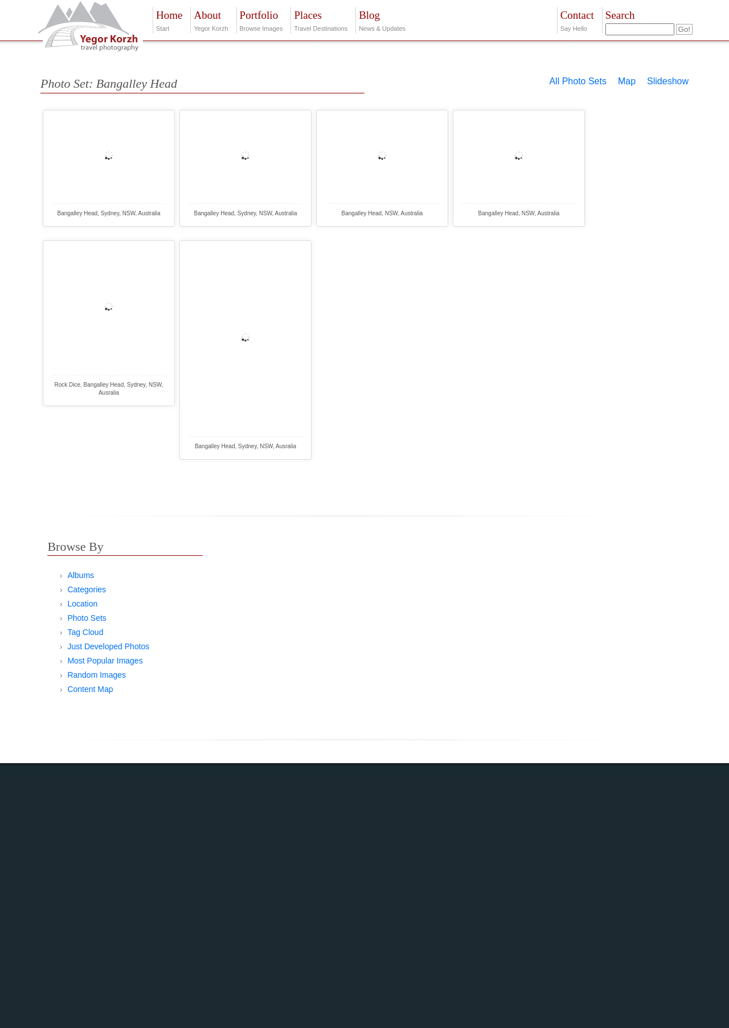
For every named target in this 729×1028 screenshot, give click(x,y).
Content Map (90, 689)
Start (169, 19)
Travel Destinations (320, 19)
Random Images (96, 674)
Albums (80, 575)
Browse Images (261, 19)
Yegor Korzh (211, 19)
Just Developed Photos (108, 646)
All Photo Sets (578, 81)
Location (82, 603)
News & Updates (382, 19)
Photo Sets (87, 617)
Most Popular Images (104, 660)
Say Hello (577, 19)
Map (627, 81)
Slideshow (668, 81)
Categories (86, 589)
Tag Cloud (85, 632)
